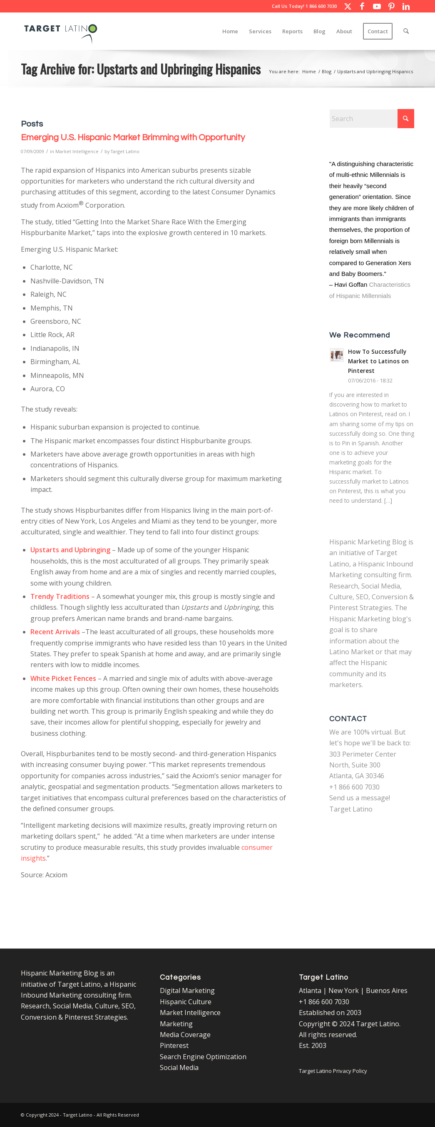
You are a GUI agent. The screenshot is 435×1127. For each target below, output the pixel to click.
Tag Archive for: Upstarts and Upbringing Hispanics (141, 68)
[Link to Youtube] (376, 6)
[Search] (406, 31)
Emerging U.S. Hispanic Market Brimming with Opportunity (133, 137)
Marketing (176, 1023)
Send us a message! (359, 797)
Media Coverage (185, 1034)
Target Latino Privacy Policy (333, 1071)
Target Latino (125, 151)
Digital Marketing (187, 990)
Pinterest (174, 1045)
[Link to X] (347, 6)
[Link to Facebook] (362, 6)
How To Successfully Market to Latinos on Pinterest (378, 361)
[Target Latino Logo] (61, 31)
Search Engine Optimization (203, 1056)
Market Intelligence (77, 151)
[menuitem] (230, 31)
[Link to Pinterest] (391, 6)
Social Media (179, 1067)
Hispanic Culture (185, 1001)
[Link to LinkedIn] (406, 6)
